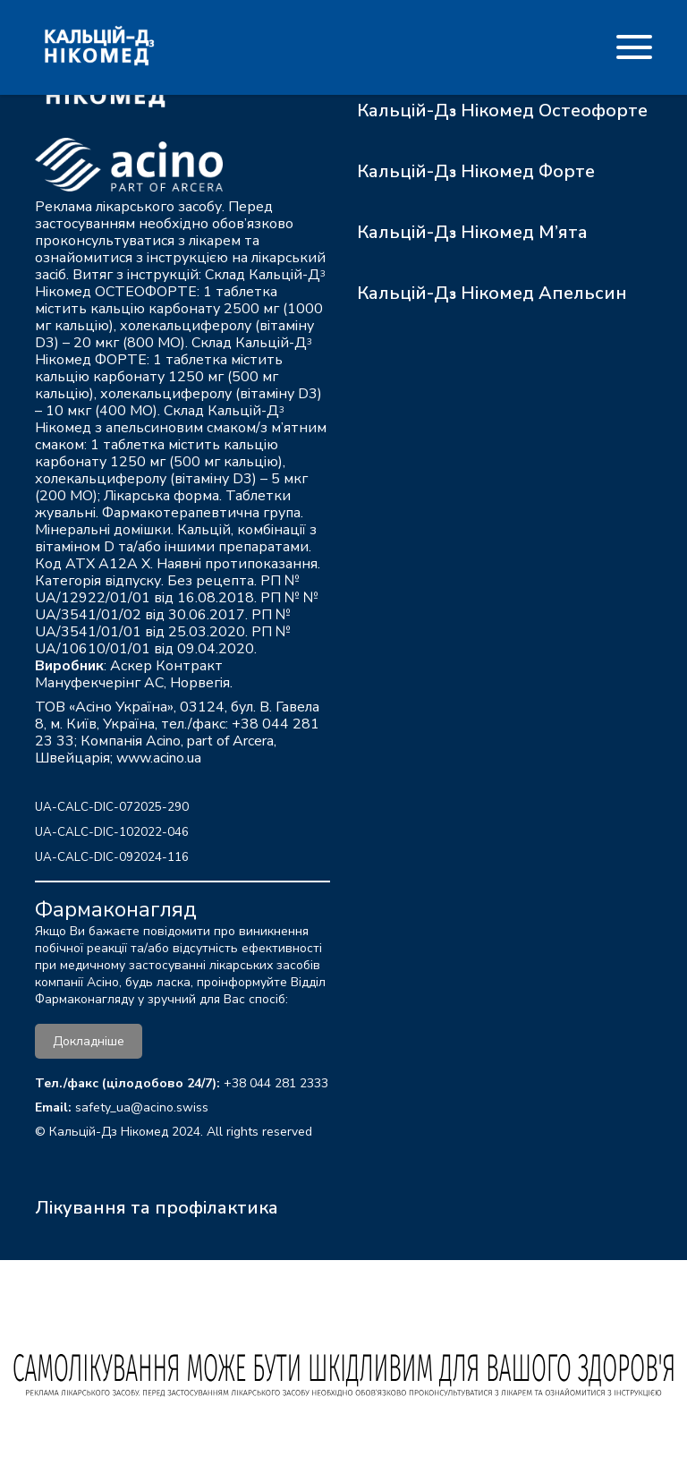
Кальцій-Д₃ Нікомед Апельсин (492, 293)
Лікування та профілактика (156, 1208)
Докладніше (88, 1041)
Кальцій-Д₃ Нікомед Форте (476, 171)
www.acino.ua (158, 758)
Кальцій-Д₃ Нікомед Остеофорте (502, 110)
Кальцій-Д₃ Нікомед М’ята (472, 232)
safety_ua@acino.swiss (141, 1107)
